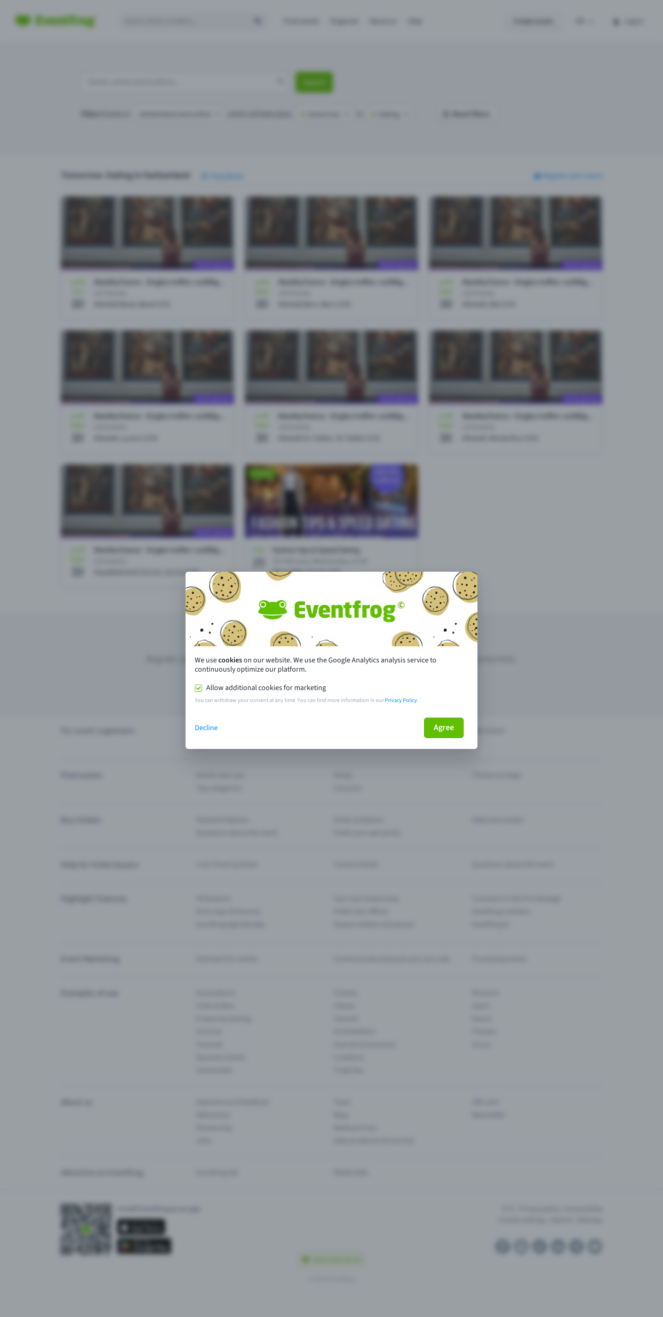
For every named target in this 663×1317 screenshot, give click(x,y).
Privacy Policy (401, 700)
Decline (206, 727)
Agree (444, 727)
